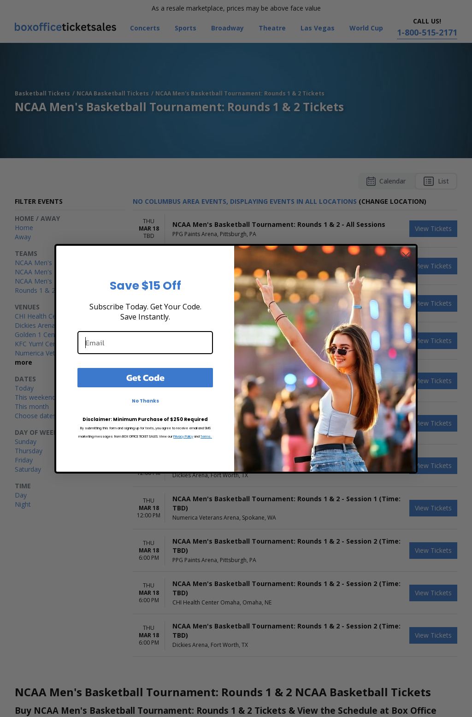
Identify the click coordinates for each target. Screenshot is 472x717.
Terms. (206, 436)
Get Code (145, 378)
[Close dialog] (406, 256)
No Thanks (145, 400)
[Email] (145, 342)
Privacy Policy (183, 436)
